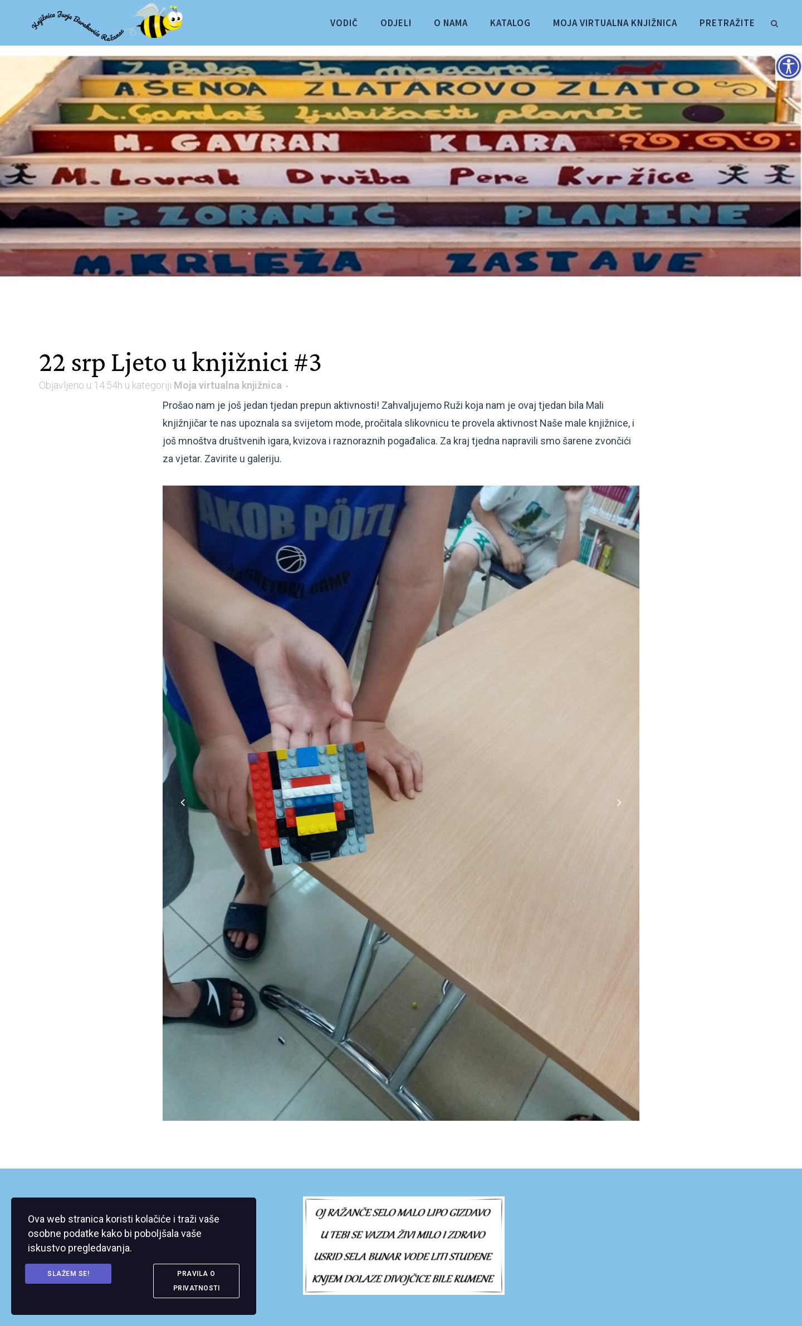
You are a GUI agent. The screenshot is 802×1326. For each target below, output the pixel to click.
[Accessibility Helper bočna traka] (788, 66)
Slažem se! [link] (68, 1274)
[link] (774, 21)
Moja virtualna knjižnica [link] (228, 385)
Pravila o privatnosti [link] (196, 1281)
